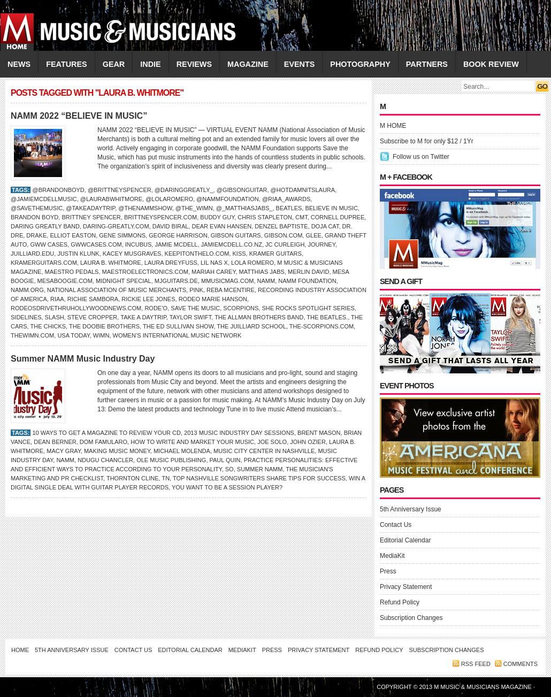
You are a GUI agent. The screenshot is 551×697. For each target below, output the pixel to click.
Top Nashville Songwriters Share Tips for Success (259, 478)
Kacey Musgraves (132, 253)
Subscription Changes (411, 618)
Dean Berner (55, 442)
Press (388, 571)
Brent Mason (318, 433)
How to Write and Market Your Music (192, 442)
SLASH (54, 317)
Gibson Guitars (236, 235)
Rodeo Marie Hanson (213, 299)
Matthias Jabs (262, 272)
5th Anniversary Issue (410, 509)
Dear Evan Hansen (221, 226)
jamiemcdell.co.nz (231, 244)
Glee (313, 235)
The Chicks (48, 326)
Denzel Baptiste (281, 226)
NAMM (266, 281)
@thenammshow (145, 208)
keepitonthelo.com (197, 253)
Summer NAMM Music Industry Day (83, 358)
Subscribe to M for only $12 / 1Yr (426, 141)
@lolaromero (169, 199)
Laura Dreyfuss (170, 262)
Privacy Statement (406, 587)
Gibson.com (283, 235)
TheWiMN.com (32, 335)
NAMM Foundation (307, 281)
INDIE (150, 64)
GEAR (114, 64)
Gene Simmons (122, 235)
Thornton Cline (132, 478)
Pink (196, 290)
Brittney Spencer (91, 217)
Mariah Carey (213, 272)
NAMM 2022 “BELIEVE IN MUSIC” (79, 115)
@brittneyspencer (119, 190)
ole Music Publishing (171, 460)
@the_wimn (194, 208)
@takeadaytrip (90, 208)
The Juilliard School (251, 326)
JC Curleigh (284, 244)
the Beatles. (327, 317)
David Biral (170, 226)
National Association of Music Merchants (116, 290)
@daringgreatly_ (184, 190)
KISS (239, 253)
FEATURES (66, 64)
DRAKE (36, 235)
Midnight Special (123, 281)
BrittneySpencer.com (160, 217)
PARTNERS (427, 64)
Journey (321, 244)
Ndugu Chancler (105, 460)
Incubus (138, 244)
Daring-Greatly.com (116, 226)
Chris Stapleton (265, 217)
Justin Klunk (78, 253)
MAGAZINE (248, 64)
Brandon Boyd (34, 217)
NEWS (18, 64)
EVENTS (299, 64)
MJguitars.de (176, 281)
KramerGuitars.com (44, 262)
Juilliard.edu (32, 253)
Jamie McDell (176, 244)
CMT (301, 217)
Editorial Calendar (405, 540)
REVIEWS (194, 64)
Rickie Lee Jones (148, 299)
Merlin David (308, 272)
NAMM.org (27, 290)
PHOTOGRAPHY (360, 64)
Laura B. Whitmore (110, 262)
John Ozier (308, 442)
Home (20, 650)
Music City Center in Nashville (264, 451)
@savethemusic (37, 208)
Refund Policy (399, 602)
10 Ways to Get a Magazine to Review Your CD (106, 433)
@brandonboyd (58, 190)
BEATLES (289, 208)
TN (166, 478)
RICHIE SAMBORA (92, 299)
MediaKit (392, 556)
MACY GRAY (64, 451)
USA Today (73, 335)
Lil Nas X (214, 262)
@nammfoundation (227, 199)
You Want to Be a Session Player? (227, 487)
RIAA (57, 299)
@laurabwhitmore (111, 199)
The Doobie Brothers (104, 326)
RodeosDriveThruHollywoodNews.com (76, 308)
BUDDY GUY (217, 217)
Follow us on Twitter (421, 156)
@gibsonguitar (242, 190)
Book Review (491, 64)
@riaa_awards (286, 199)
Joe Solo (272, 442)
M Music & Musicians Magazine (483, 687)
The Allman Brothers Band (259, 317)
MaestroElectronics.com (145, 272)
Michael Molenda (182, 451)
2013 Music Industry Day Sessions (239, 433)
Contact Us (395, 525)
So (229, 469)
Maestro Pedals (72, 272)
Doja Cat (325, 226)
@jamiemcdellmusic (44, 199)
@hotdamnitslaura (303, 190)
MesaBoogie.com (65, 281)
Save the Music (195, 308)
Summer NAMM (260, 469)
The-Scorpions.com (321, 326)
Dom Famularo (103, 442)
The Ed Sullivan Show (178, 326)
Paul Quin (225, 460)
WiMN (101, 335)
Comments (520, 664)
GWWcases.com (96, 244)
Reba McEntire (230, 290)
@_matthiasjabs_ (244, 208)
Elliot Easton (73, 235)
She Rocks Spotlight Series (308, 308)
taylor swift (190, 317)
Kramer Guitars (275, 253)
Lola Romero (252, 262)
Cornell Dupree (337, 217)
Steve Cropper (92, 317)
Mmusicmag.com (227, 281)
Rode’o (155, 308)
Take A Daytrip (143, 317)
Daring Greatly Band (45, 226)
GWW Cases (48, 244)
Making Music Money (117, 451)
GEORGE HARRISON (178, 235)
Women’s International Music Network (177, 335)
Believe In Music (331, 208)
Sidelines (26, 317)
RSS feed (476, 664)
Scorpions (240, 308)
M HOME (393, 125)
